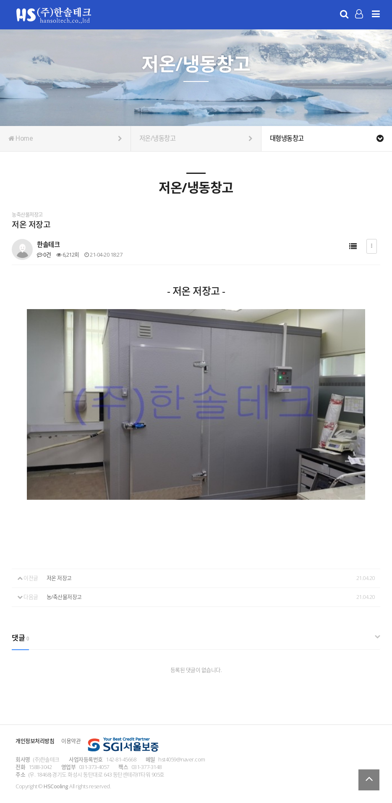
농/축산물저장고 (64, 597)
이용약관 (71, 741)
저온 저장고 (59, 578)
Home (65, 138)
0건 (44, 254)
